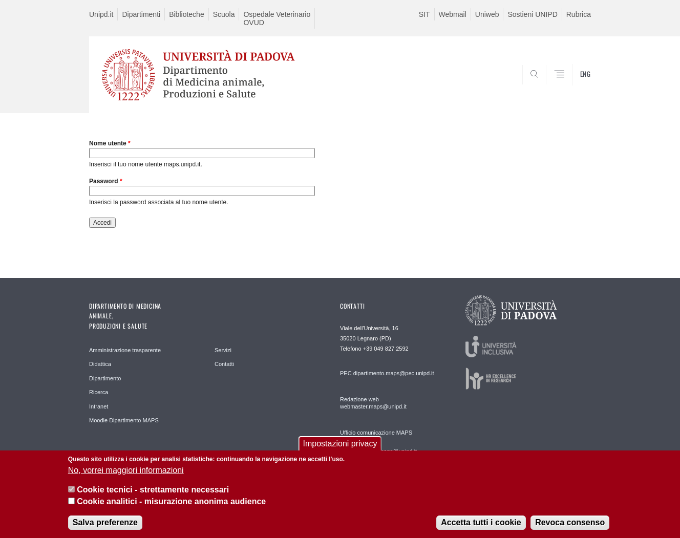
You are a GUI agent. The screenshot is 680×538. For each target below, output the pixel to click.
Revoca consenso (570, 523)
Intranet (98, 406)
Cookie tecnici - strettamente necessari (153, 491)
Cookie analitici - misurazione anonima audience (171, 502)
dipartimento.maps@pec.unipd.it (393, 373)
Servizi (223, 350)
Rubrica (578, 14)
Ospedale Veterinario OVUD (276, 18)
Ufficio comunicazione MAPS (376, 432)
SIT (424, 14)
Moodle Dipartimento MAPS (124, 420)
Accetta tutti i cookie (481, 523)
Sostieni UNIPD (532, 14)
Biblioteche (186, 14)
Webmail (452, 14)
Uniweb (487, 14)
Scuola (224, 14)
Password (105, 181)
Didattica (100, 364)
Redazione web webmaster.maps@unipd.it (373, 403)
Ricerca (98, 392)
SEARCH (573, 88)
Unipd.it (101, 14)
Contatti (224, 364)
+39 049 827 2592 (386, 349)
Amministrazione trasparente (125, 350)
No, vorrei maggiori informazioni (126, 471)
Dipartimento (105, 378)
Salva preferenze (105, 523)
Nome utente (110, 143)
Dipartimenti (141, 14)
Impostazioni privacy (340, 445)
